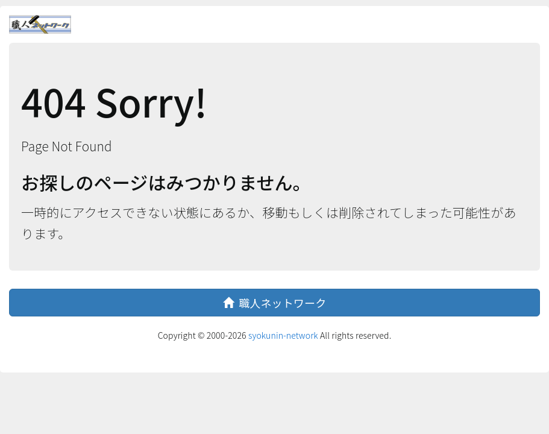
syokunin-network (283, 335)
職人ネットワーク (275, 302)
